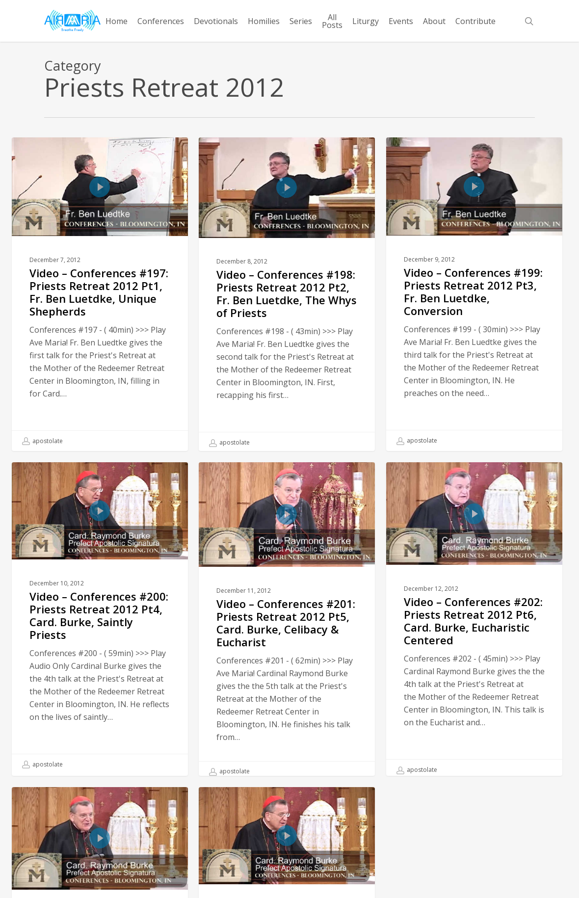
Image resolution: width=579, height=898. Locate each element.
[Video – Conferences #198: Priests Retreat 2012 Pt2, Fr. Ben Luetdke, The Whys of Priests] (287, 294)
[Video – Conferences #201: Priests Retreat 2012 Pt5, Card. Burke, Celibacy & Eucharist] (287, 638)
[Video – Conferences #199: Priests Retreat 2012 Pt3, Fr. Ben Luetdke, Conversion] (474, 293)
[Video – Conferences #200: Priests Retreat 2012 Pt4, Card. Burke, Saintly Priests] (100, 635)
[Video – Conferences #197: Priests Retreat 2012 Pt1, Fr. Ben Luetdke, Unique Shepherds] (100, 293)
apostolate (42, 441)
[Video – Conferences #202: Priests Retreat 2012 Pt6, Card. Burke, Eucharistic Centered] (474, 637)
